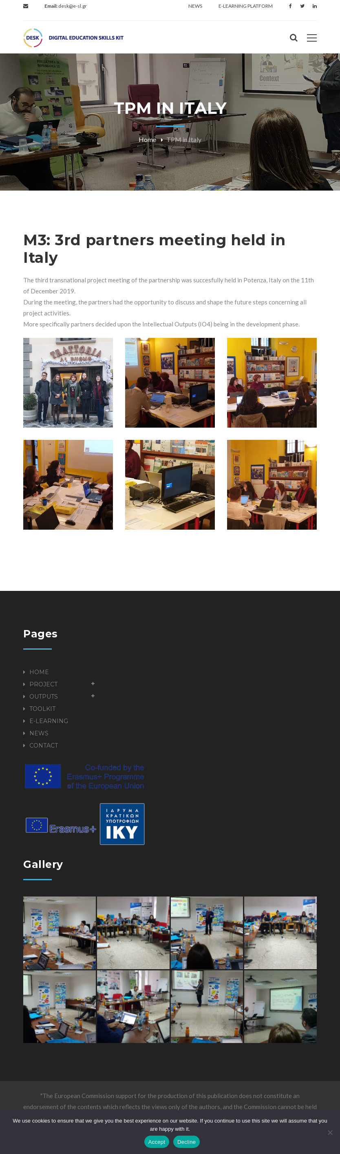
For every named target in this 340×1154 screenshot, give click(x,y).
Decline (186, 1142)
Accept (156, 1142)
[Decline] (330, 1132)
